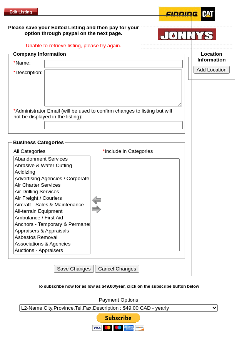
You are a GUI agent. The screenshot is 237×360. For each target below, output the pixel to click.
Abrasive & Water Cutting (52, 172)
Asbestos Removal (52, 244)
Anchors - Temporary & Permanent (52, 231)
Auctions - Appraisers (52, 257)
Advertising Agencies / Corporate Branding (52, 185)
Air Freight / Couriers (52, 205)
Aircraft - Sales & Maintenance (52, 212)
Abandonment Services (52, 166)
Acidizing (52, 179)
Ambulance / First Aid (52, 225)
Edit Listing (21, 12)
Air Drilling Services (52, 199)
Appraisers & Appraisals (52, 238)
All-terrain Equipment (52, 218)
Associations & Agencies (52, 251)
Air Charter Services (52, 192)
